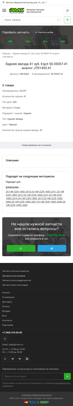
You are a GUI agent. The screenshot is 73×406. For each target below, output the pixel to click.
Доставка (7, 302)
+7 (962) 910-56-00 (12, 332)
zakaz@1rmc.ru (16, 344)
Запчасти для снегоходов (15, 285)
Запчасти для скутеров (13, 275)
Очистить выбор (44, 32)
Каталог (6, 292)
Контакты (7, 320)
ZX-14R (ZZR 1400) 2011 (43, 191)
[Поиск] (58, 19)
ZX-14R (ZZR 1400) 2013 (35, 195)
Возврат (6, 311)
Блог (4, 316)
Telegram (12, 358)
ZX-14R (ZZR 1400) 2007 (23, 202)
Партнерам (7, 325)
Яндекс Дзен (27, 358)
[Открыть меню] (4, 10)
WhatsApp (5, 338)
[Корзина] (67, 19)
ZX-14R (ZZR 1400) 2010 (18, 191)
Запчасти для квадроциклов (16, 280)
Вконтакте (19, 358)
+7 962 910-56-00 (55, 235)
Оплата (5, 306)
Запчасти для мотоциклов (15, 271)
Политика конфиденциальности (36, 395)
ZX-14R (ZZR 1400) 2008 (49, 202)
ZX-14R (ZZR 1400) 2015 (30, 198)
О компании (8, 297)
